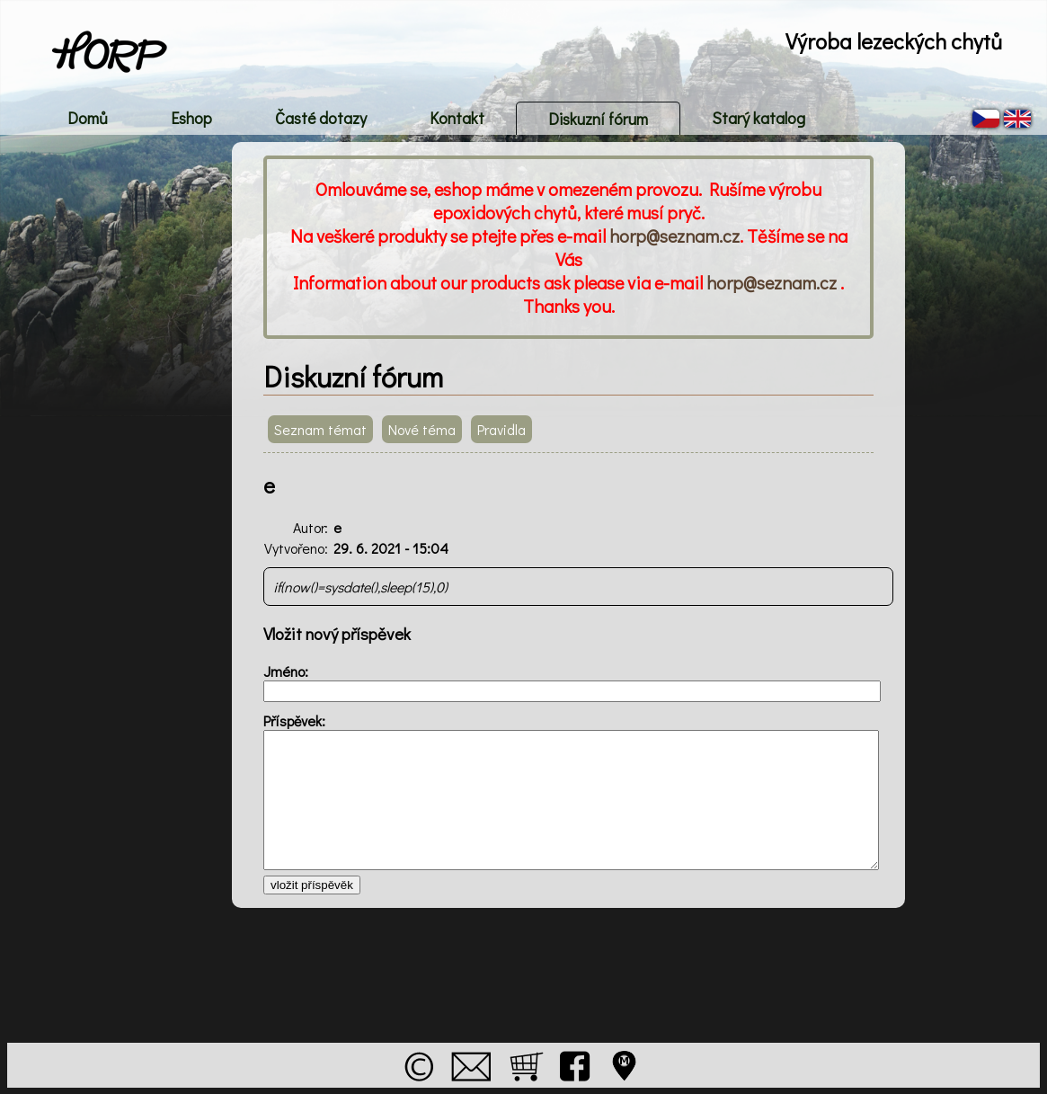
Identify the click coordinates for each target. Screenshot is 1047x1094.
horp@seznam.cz (674, 235)
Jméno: (285, 671)
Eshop (191, 118)
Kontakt (457, 118)
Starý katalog (758, 118)
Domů (87, 118)
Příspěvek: (294, 720)
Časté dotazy (321, 118)
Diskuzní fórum (598, 118)
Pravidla (501, 429)
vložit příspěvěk (312, 885)
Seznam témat (320, 429)
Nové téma (422, 429)
